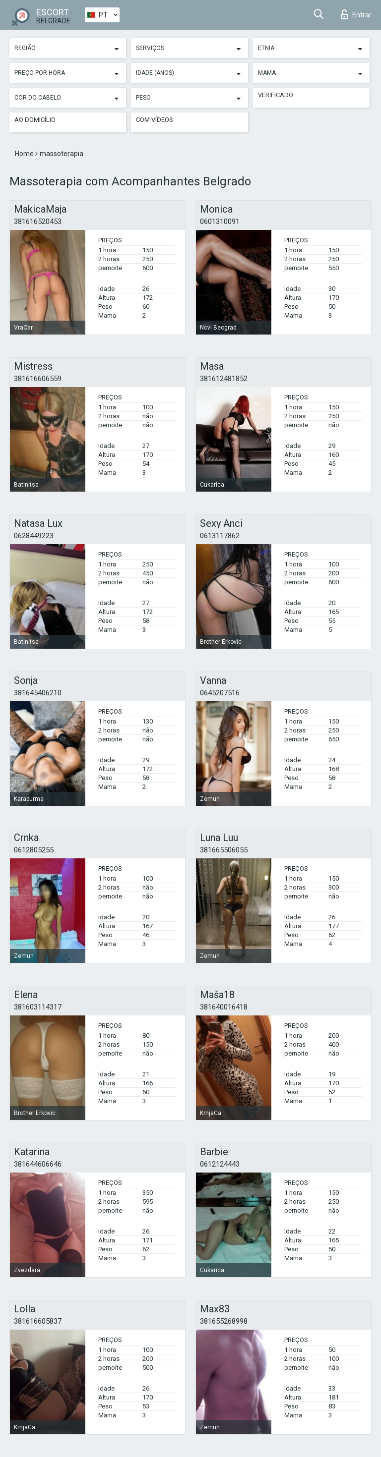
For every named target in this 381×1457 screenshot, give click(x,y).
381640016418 (224, 1007)
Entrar (356, 14)
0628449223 (34, 535)
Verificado (275, 95)
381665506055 (224, 849)
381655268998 (224, 1321)
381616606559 (38, 378)
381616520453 (38, 221)
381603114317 (38, 1007)
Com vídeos (154, 119)
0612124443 (220, 1164)
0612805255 (34, 849)
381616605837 (38, 1321)
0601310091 (220, 221)
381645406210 (38, 692)
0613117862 (220, 535)
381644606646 (38, 1164)
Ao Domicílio (35, 119)
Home (25, 154)
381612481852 (224, 378)
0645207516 (220, 692)
